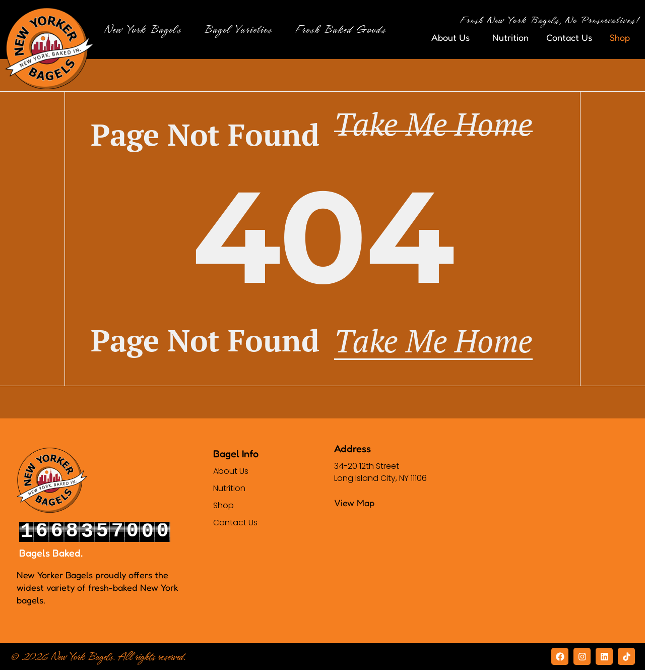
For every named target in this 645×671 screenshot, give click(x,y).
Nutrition (510, 37)
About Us (453, 37)
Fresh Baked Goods (343, 29)
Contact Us (569, 37)
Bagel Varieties (240, 29)
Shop (622, 37)
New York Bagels (145, 29)
